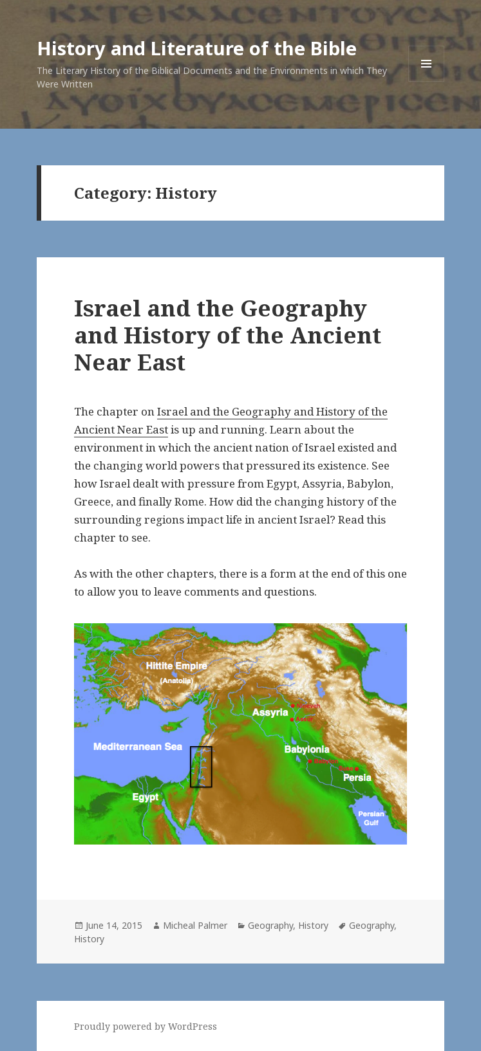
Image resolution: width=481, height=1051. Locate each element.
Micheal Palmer (195, 925)
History (313, 925)
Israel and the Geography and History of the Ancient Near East (227, 335)
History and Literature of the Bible (197, 47)
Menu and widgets (426, 81)
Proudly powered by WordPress (145, 1026)
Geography (270, 925)
